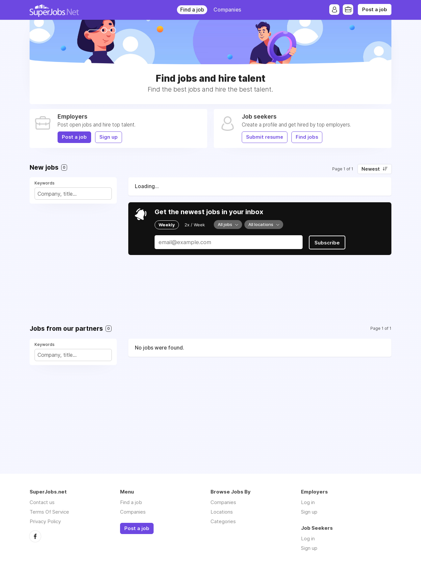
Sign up (108, 137)
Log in (308, 502)
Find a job (192, 10)
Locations (221, 512)
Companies (227, 10)
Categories (223, 521)
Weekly (167, 224)
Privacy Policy (45, 521)
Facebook (35, 536)
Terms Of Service (49, 512)
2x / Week (195, 224)
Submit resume (264, 137)
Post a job (374, 10)
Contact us (42, 502)
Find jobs (307, 137)
